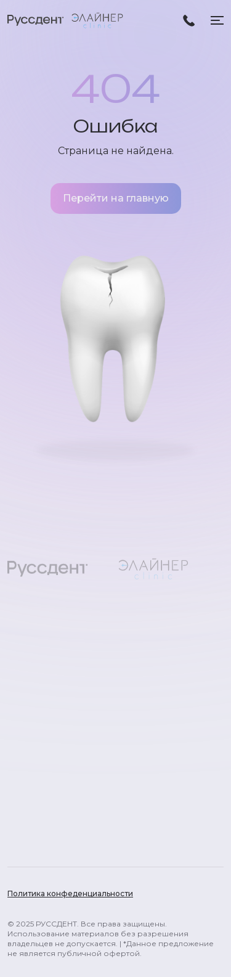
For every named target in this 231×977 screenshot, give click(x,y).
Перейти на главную (116, 198)
